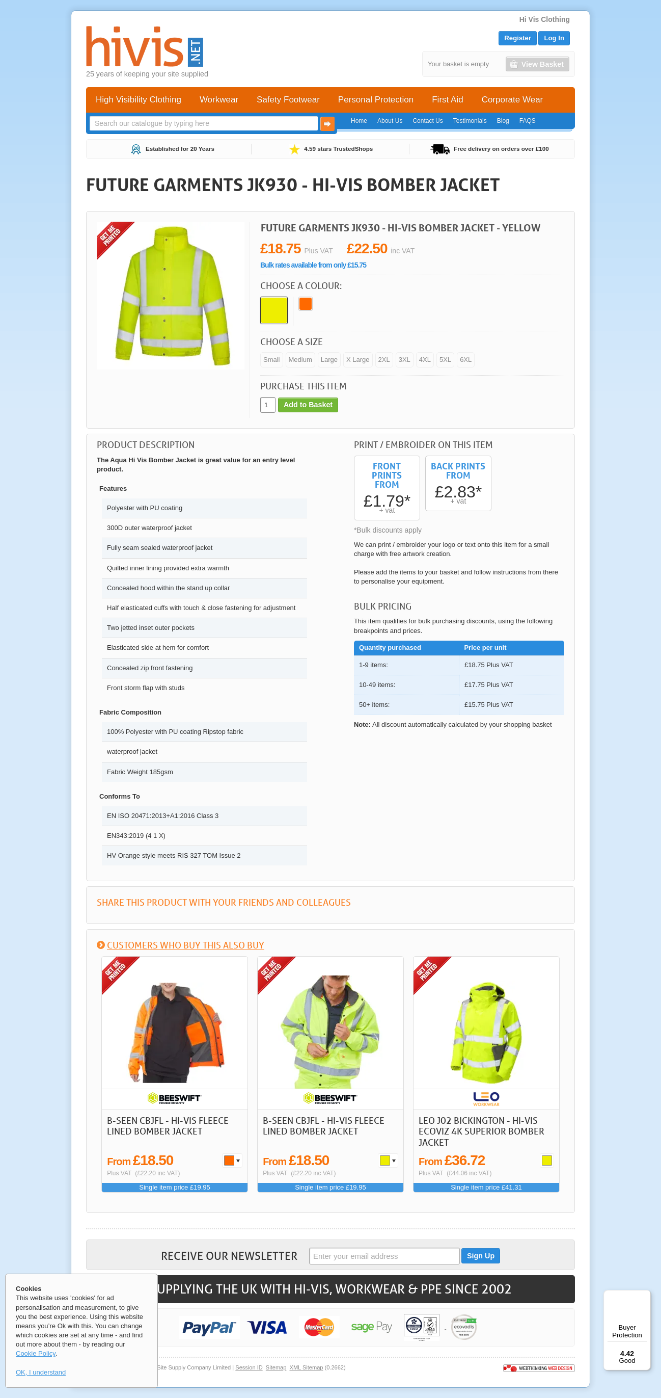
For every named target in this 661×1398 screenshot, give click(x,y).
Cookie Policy (36, 1353)
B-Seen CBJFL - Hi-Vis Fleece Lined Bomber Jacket (168, 1126)
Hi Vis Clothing (544, 19)
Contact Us (427, 120)
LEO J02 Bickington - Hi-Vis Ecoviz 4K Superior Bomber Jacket (481, 1131)
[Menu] (645, 1296)
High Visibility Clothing (138, 99)
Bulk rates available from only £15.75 (313, 265)
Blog (503, 120)
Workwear (219, 99)
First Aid (447, 99)
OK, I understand (41, 1372)
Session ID (248, 1367)
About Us (389, 120)
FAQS (527, 120)
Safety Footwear (288, 99)
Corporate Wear (512, 99)
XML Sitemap (306, 1367)
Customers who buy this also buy (185, 945)
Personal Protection (376, 99)
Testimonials (470, 120)
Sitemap (276, 1367)
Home (359, 120)
